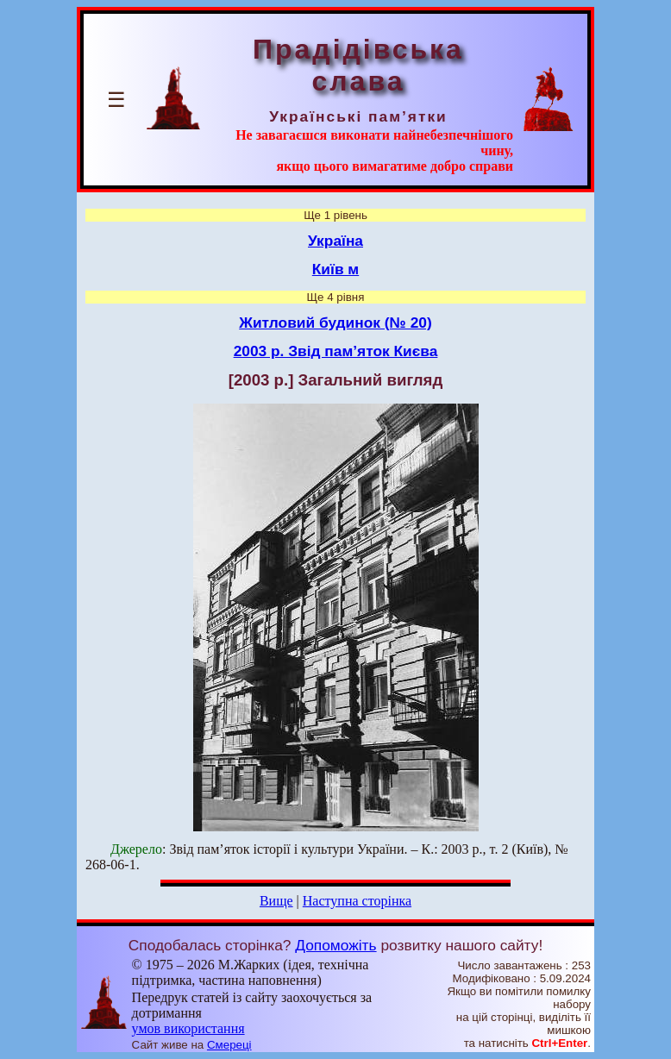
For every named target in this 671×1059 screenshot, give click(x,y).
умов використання (188, 1028)
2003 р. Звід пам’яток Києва (336, 351)
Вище (276, 900)
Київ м (335, 269)
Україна (335, 240)
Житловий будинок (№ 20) (335, 322)
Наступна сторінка (357, 900)
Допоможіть (335, 945)
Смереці (229, 1044)
